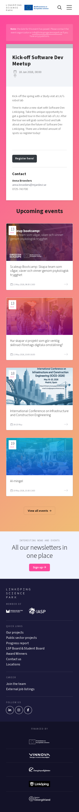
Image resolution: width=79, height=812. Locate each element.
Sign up (39, 567)
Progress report (17, 643)
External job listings (20, 689)
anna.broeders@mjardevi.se (29, 185)
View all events (39, 511)
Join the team (16, 684)
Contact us (13, 659)
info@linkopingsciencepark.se (47, 32)
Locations (13, 664)
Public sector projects (21, 637)
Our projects (15, 632)
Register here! (24, 158)
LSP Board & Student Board (25, 648)
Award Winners (16, 653)
